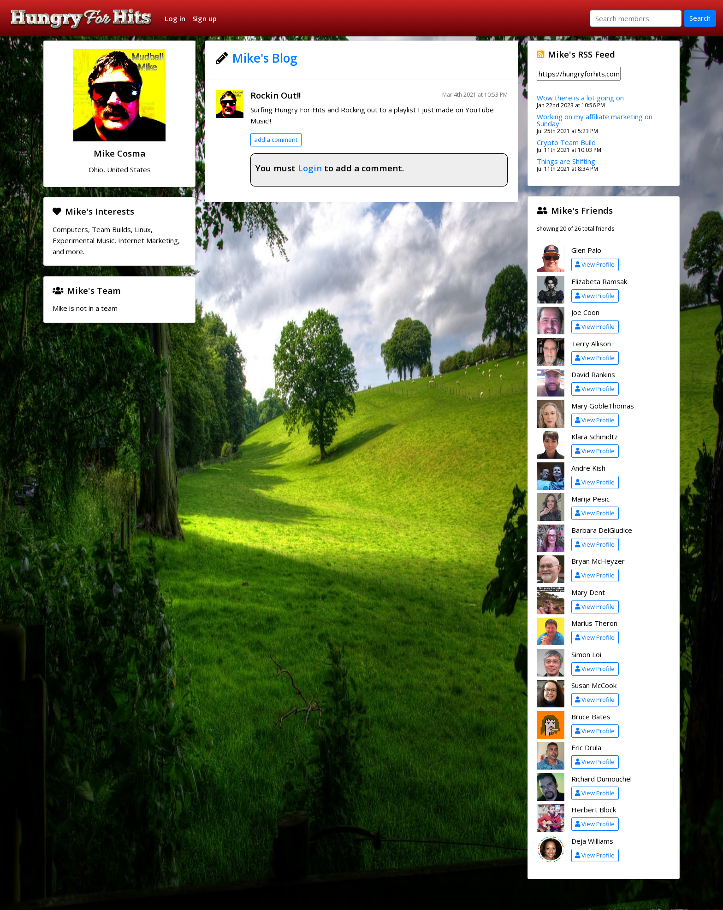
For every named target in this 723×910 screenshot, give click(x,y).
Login (310, 168)
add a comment (275, 139)
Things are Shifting (566, 161)
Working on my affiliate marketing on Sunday (594, 120)
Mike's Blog (264, 58)
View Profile (595, 264)
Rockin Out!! (275, 95)
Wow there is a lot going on (580, 97)
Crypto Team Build (566, 142)
